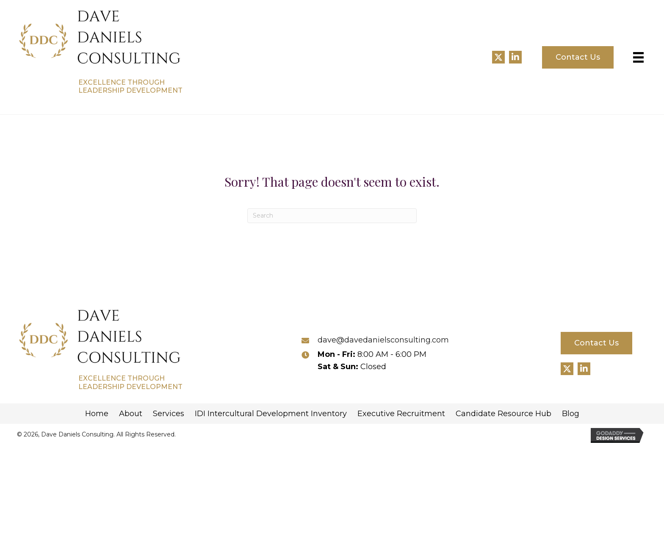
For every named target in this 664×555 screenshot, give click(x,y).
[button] (498, 57)
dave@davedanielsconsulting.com (383, 340)
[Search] (332, 215)
